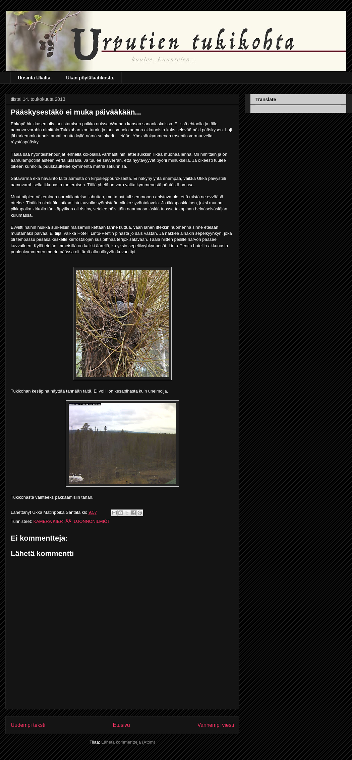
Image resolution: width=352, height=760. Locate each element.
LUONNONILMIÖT (92, 521)
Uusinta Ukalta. (35, 77)
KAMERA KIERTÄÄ (52, 521)
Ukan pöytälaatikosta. (90, 77)
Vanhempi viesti (215, 725)
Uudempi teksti (28, 725)
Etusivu (121, 725)
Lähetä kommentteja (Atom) (128, 742)
